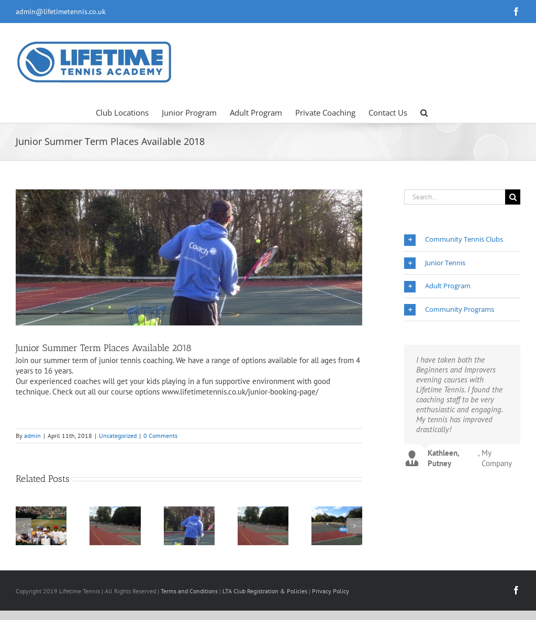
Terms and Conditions (189, 591)
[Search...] (454, 197)
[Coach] (189, 257)
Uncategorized (118, 435)
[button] (424, 112)
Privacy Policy (330, 591)
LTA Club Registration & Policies (265, 591)
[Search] (512, 197)
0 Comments (160, 435)
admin (32, 435)
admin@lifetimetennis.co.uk (61, 11)
